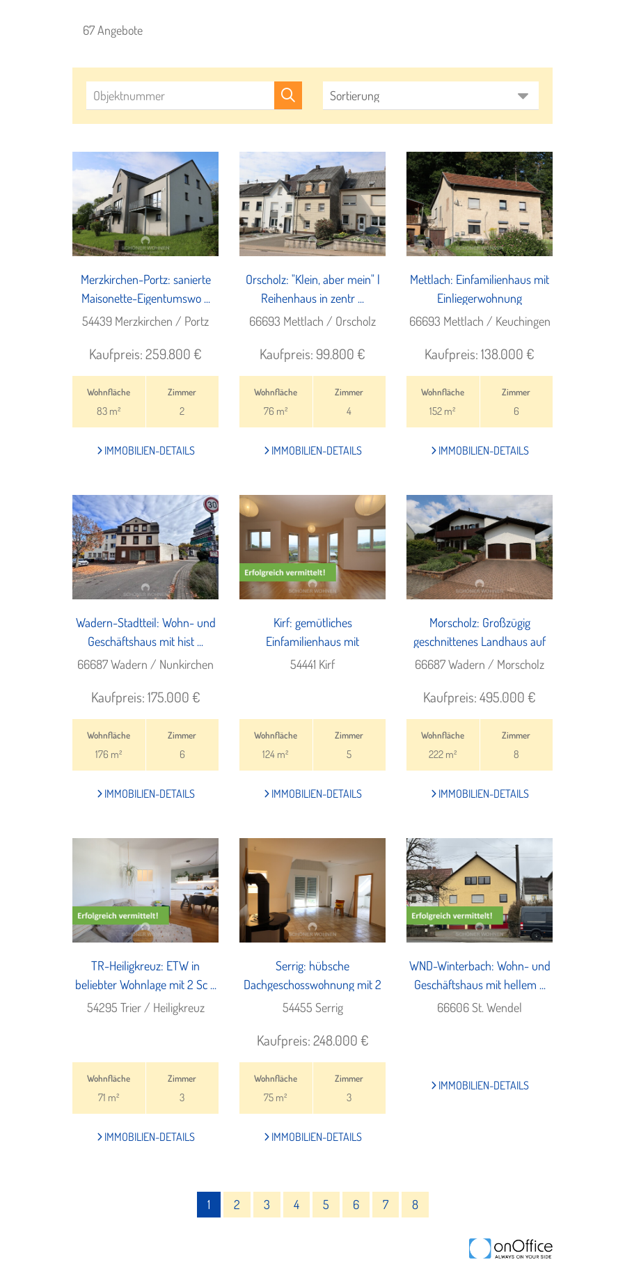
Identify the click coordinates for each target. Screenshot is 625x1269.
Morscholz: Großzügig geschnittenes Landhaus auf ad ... (479, 641)
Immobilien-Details (146, 450)
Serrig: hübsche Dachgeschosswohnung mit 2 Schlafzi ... (312, 984)
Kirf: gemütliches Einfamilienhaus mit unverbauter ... (312, 641)
